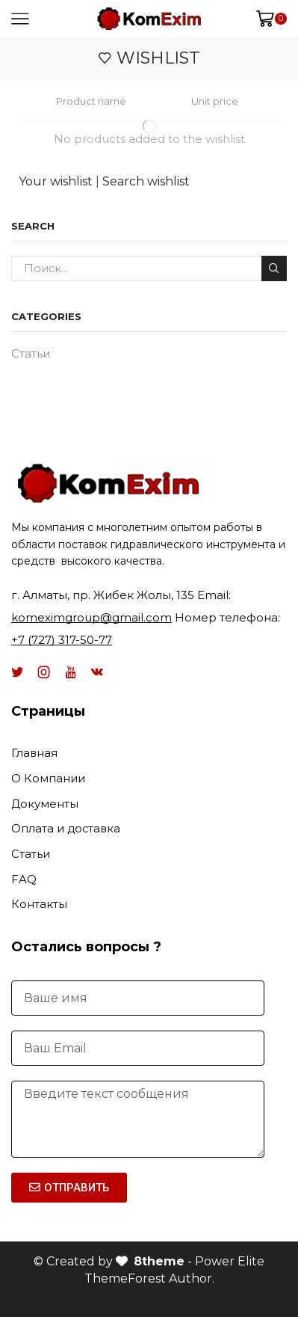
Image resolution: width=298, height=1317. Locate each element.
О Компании (48, 778)
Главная (34, 753)
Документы (44, 804)
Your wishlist (56, 181)
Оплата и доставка (65, 828)
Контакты (39, 904)
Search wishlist (146, 181)
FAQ (24, 879)
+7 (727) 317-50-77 (61, 640)
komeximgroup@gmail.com (91, 617)
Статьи (30, 353)
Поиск (274, 268)
